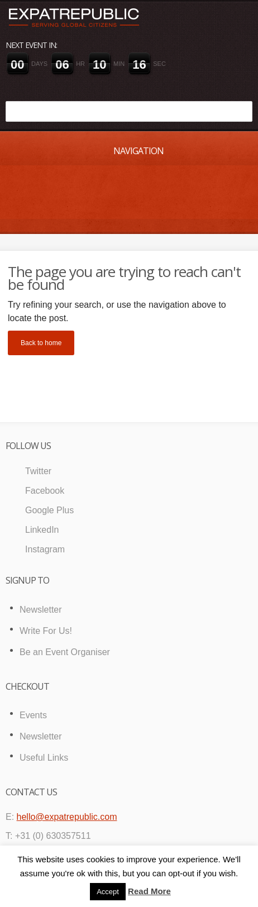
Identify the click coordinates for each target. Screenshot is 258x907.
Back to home (41, 343)
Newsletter (41, 609)
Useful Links (44, 757)
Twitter (38, 471)
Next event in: (31, 45)
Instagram (45, 549)
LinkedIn (42, 529)
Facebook (44, 490)
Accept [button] (108, 891)
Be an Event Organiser (65, 652)
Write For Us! (46, 631)
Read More (149, 891)
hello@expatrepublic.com (67, 817)
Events (33, 715)
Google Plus (49, 510)
